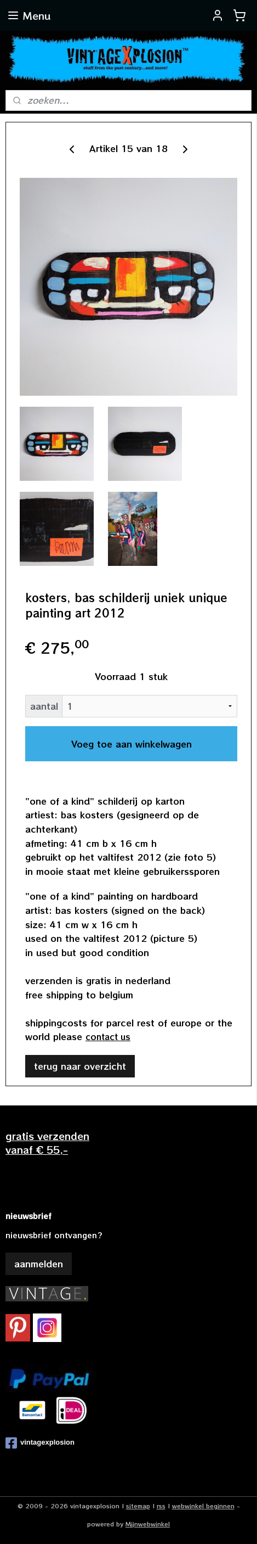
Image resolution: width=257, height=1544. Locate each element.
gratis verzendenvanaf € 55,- (47, 1142)
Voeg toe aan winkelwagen (131, 743)
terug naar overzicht (80, 1066)
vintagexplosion (40, 1443)
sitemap (138, 1505)
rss (161, 1505)
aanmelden (38, 1263)
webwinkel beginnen (203, 1505)
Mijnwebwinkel (147, 1523)
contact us (107, 1036)
